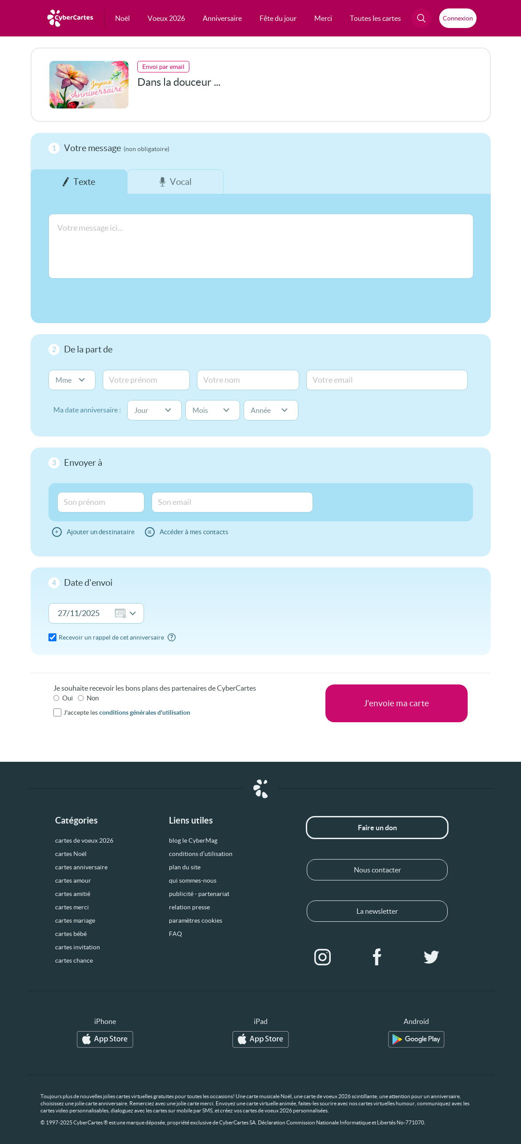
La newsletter (377, 911)
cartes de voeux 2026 (84, 840)
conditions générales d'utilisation (144, 712)
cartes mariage (75, 920)
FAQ (175, 933)
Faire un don (377, 828)
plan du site (184, 867)
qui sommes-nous (192, 880)
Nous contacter (377, 870)
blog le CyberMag (193, 840)
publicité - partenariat (199, 893)
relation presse (189, 907)
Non (93, 698)
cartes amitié (72, 893)
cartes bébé (71, 933)
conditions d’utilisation (200, 853)
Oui (67, 698)
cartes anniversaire (81, 867)
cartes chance (74, 960)
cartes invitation (77, 947)
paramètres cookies (195, 920)
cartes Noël (71, 853)
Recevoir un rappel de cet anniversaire (111, 637)
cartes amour (73, 880)
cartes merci (72, 907)
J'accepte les (127, 712)
